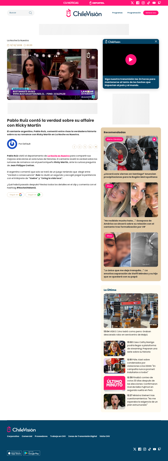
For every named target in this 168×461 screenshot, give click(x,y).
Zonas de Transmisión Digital (82, 436)
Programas (117, 12)
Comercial (27, 436)
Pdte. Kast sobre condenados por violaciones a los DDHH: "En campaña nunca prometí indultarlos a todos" (141, 366)
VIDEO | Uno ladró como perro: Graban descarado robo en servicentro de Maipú (127, 333)
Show (109, 186)
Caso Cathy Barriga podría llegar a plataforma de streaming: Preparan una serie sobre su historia (142, 347)
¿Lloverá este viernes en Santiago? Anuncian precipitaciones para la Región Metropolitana (130, 175)
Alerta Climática (114, 139)
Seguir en (16, 194)
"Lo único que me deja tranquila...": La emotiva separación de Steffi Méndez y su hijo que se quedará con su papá (131, 273)
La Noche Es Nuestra (18, 40)
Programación (134, 12)
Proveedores (41, 436)
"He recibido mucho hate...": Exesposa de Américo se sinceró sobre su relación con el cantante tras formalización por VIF (129, 223)
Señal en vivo (151, 13)
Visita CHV (105, 436)
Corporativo (13, 436)
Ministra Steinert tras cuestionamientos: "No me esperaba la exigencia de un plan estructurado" (142, 400)
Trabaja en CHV (58, 436)
